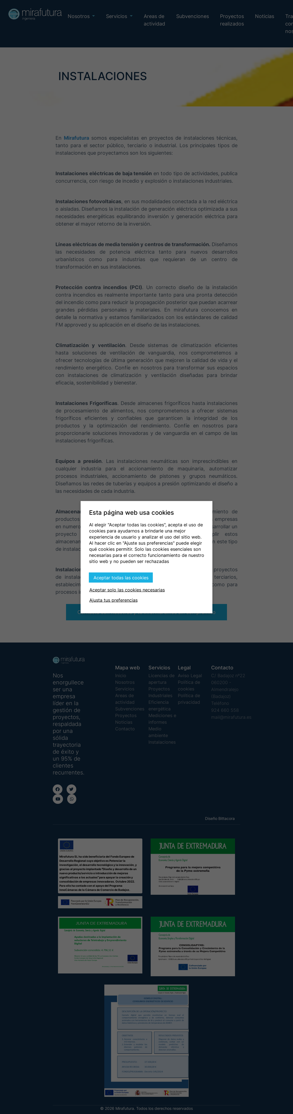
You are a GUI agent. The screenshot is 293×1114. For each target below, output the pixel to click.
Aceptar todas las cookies (121, 577)
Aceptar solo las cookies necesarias (127, 589)
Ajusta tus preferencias (113, 600)
